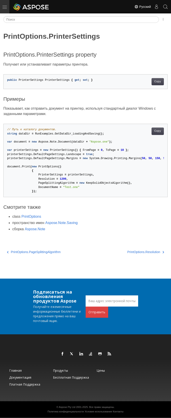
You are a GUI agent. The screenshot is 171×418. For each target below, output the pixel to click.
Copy (157, 81)
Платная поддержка (24, 384)
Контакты (118, 411)
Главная (15, 370)
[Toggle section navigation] (163, 19)
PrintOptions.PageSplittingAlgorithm (34, 252)
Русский (142, 7)
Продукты (60, 370)
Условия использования (98, 411)
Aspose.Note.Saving (61, 223)
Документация (20, 377)
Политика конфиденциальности (66, 411)
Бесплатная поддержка (71, 377)
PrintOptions (31, 216)
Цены (101, 370)
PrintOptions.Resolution (145, 252)
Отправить (97, 312)
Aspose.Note (35, 229)
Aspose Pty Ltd (67, 407)
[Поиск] (81, 19)
